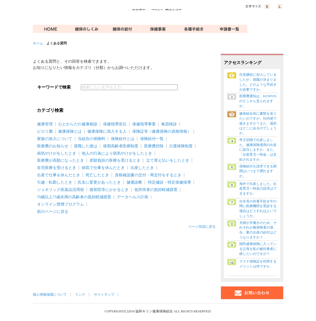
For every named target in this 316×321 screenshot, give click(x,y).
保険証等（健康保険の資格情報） (161, 131)
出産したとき (142, 168)
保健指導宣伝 (115, 124)
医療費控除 (154, 146)
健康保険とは (70, 131)
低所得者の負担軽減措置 (155, 190)
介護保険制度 (181, 146)
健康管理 (45, 124)
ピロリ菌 (45, 131)
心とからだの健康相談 (77, 124)
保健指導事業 (144, 124)
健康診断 (134, 182)
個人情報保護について (50, 294)
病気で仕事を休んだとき (103, 168)
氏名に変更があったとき (99, 182)
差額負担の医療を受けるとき (115, 160)
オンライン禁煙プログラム (60, 204)
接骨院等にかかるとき (109, 190)
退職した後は (85, 146)
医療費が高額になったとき (60, 160)
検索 (190, 87)
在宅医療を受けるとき (56, 168)
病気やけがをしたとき (56, 153)
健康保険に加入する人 (107, 131)
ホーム (38, 43)
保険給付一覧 (152, 139)
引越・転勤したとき (54, 182)
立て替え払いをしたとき (167, 160)
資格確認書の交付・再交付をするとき (148, 175)
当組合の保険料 (91, 139)
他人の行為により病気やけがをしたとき (117, 153)
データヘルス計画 (132, 197)
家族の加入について (54, 139)
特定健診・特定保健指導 (169, 182)
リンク (80, 294)
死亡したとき (97, 175)
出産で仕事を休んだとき (58, 175)
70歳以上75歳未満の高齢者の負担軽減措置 (74, 197)
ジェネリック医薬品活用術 (60, 190)
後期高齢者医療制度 (120, 146)
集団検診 (169, 124)
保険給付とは (122, 139)
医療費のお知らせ (52, 146)
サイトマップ (104, 294)
